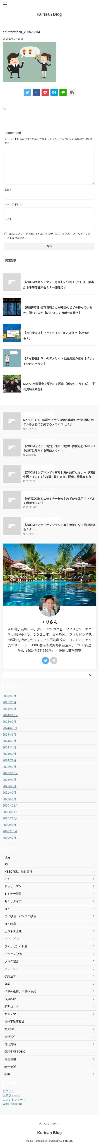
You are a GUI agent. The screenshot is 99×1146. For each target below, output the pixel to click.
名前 (7, 189)
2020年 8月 (10, 831)
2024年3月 (9, 753)
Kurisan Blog (49, 14)
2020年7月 (9, 837)
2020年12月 (10, 805)
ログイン (8, 1091)
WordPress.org (12, 1103)
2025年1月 (9, 708)
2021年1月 (9, 799)
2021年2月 (9, 792)
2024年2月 (9, 760)
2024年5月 (9, 741)
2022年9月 (9, 779)
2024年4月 (9, 747)
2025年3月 (9, 702)
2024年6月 (9, 734)
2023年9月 (9, 766)
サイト (8, 219)
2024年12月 (10, 715)
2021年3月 (9, 786)
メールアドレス (14, 204)
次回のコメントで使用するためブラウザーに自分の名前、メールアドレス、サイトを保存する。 (48, 236)
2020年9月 (9, 824)
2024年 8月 (10, 728)
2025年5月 (9, 695)
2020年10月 (10, 818)
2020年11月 (10, 812)
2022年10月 (10, 773)
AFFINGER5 (66, 1141)
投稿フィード (11, 1095)
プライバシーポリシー (49, 1124)
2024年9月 (9, 721)
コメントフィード (14, 1099)
